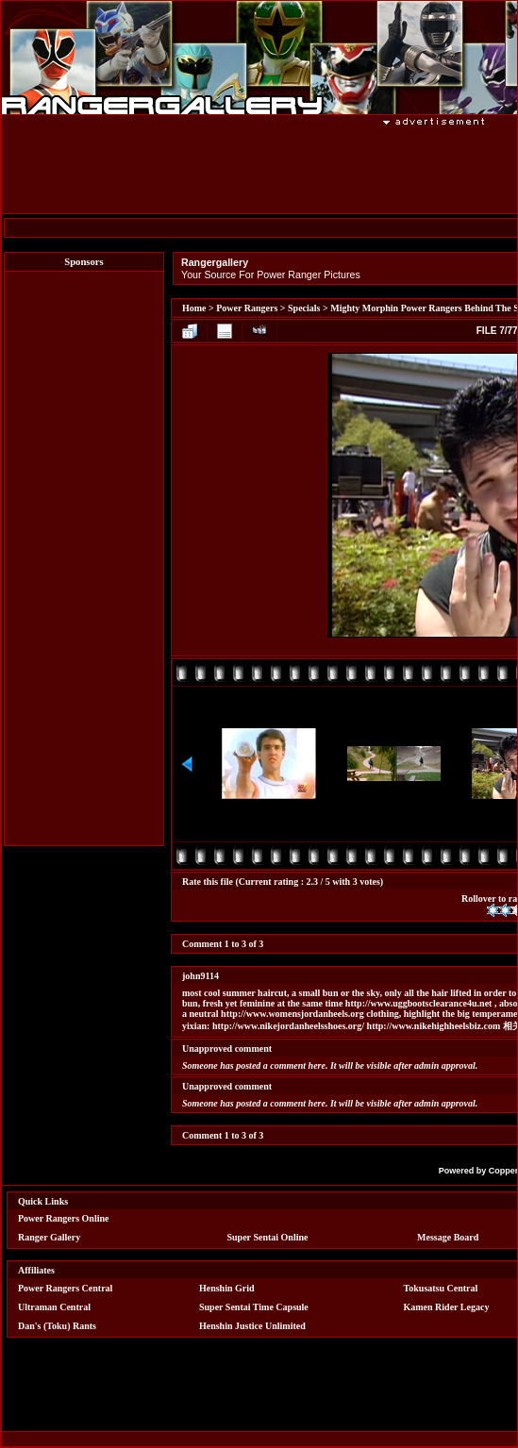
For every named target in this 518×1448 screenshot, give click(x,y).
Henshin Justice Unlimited (252, 1326)
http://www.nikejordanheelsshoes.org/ (288, 1026)
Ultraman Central (54, 1307)
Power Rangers (246, 308)
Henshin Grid (227, 1288)
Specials (304, 308)
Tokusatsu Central (441, 1288)
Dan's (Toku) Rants (57, 1326)
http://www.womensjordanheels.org (292, 1013)
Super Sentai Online (268, 1237)
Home (194, 308)
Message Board (447, 1237)
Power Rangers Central (65, 1288)
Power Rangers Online (63, 1218)
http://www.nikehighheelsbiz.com (434, 1026)
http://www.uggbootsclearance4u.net (419, 1003)
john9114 (200, 976)
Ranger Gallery (49, 1237)
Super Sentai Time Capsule (254, 1307)
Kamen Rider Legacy (447, 1307)
